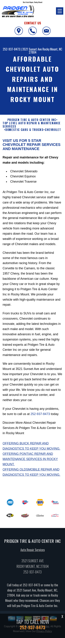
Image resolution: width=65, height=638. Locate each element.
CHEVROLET (53, 131)
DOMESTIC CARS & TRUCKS (24, 131)
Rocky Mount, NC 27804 (45, 50)
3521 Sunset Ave (32, 49)
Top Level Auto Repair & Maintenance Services (32, 126)
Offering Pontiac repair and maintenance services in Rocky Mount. (30, 460)
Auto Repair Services (32, 551)
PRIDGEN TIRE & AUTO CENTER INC (31, 121)
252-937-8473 (11, 49)
